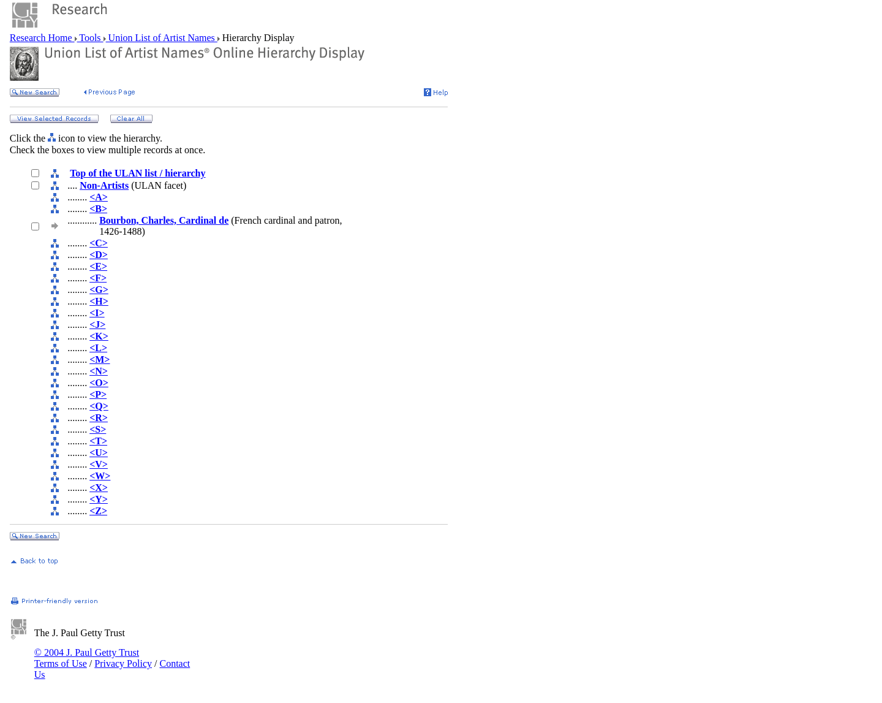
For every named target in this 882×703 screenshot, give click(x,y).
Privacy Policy (123, 663)
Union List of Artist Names (161, 37)
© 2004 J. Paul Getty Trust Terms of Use (86, 658)
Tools (90, 37)
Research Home (42, 37)
